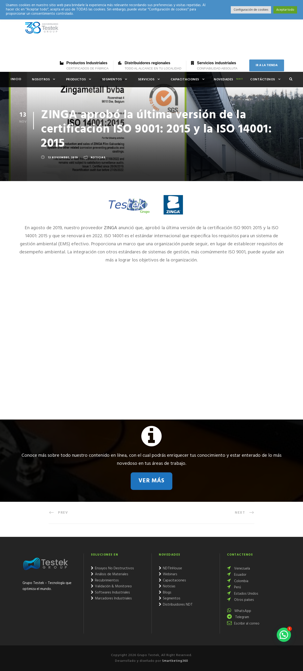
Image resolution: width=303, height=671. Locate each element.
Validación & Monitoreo (111, 586)
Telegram (238, 617)
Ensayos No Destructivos (112, 568)
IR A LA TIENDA (267, 65)
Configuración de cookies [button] (251, 9)
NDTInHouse (170, 568)
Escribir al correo (243, 623)
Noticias (98, 157)
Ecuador (236, 575)
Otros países (240, 600)
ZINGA (110, 228)
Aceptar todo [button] (285, 9)
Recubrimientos (105, 580)
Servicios (146, 79)
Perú (234, 587)
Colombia (237, 581)
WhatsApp (239, 611)
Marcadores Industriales (111, 598)
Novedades (223, 79)
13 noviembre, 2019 (63, 157)
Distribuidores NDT (176, 604)
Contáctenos (262, 79)
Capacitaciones (185, 79)
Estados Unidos (242, 594)
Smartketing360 (174, 661)
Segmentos (112, 79)
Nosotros (41, 79)
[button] (284, 635)
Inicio (16, 79)
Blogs (165, 592)
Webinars (168, 574)
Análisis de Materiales (109, 574)
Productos (76, 79)
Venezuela (238, 568)
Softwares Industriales (110, 592)
